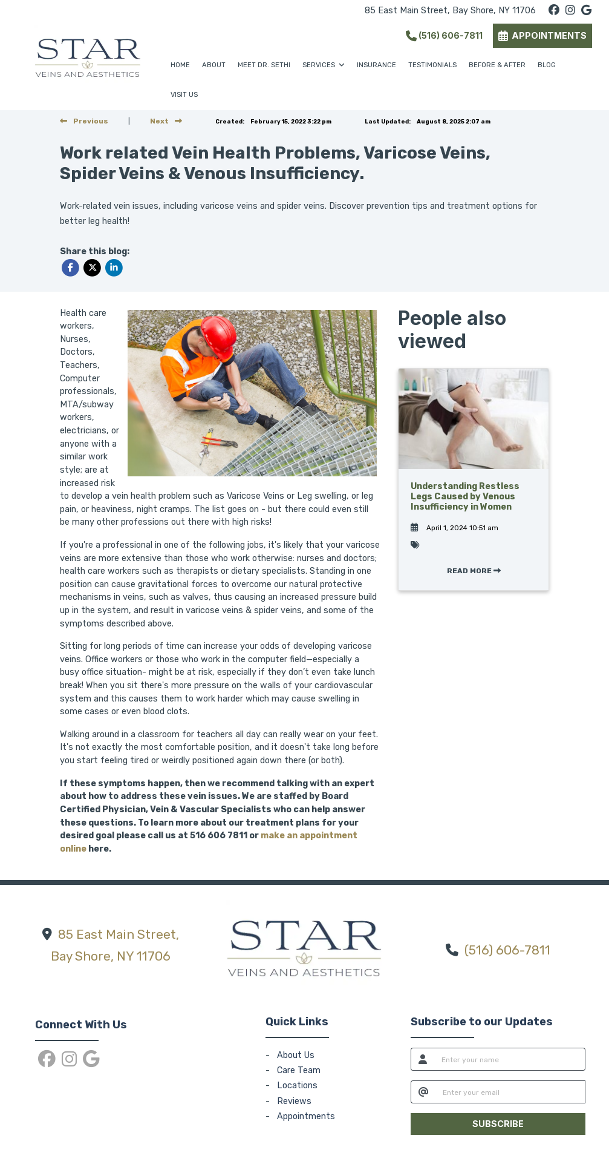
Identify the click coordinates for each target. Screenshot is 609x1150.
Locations (297, 1085)
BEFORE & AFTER (497, 65)
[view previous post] (84, 121)
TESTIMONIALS (432, 65)
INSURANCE (376, 65)
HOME (180, 65)
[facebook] (554, 10)
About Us (295, 1055)
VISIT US (184, 95)
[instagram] (570, 10)
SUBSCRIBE (498, 1124)
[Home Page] (88, 55)
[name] (510, 1059)
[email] (510, 1091)
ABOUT (214, 65)
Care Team (299, 1070)
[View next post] (166, 121)
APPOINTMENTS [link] (542, 35)
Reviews (294, 1101)
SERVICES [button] (323, 65)
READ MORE (474, 571)
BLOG (547, 65)
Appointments (306, 1116)
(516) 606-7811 (444, 35)
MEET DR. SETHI (264, 65)
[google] (586, 10)
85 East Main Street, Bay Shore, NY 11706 (450, 10)
